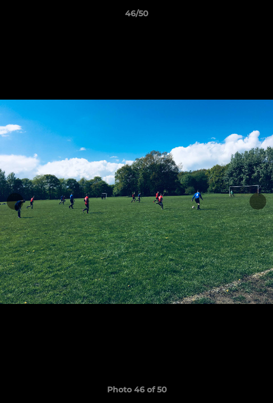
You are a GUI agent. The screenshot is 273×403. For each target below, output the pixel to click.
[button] (259, 16)
